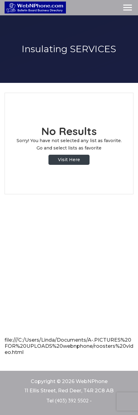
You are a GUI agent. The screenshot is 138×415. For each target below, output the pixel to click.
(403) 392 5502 (72, 401)
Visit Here (69, 159)
